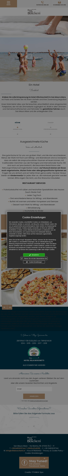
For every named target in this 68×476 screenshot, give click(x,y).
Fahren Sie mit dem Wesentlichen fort (34, 258)
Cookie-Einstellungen (34, 262)
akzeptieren (34, 255)
